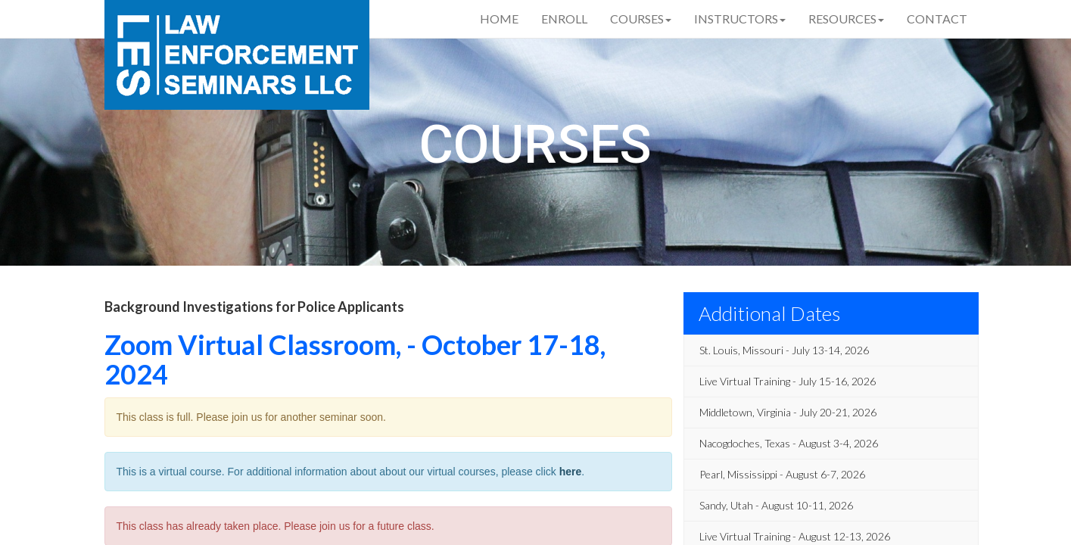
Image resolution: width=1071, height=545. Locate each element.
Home (499, 18)
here (570, 472)
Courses (640, 18)
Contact (937, 18)
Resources (846, 18)
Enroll (564, 18)
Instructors (740, 18)
